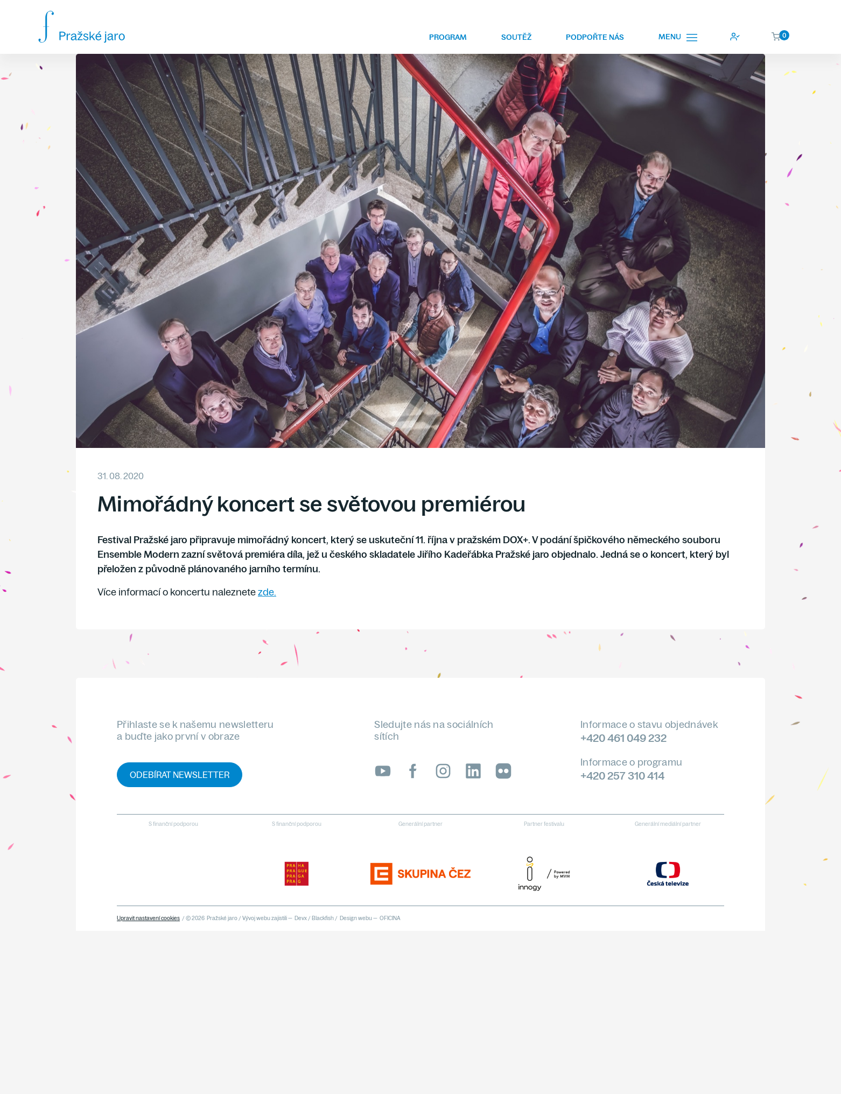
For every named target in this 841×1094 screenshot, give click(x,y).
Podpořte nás (595, 37)
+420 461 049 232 (623, 738)
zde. (267, 592)
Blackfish (323, 918)
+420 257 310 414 (622, 775)
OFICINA (390, 918)
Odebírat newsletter (179, 774)
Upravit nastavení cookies (148, 918)
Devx (301, 918)
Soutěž (516, 37)
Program (448, 37)
